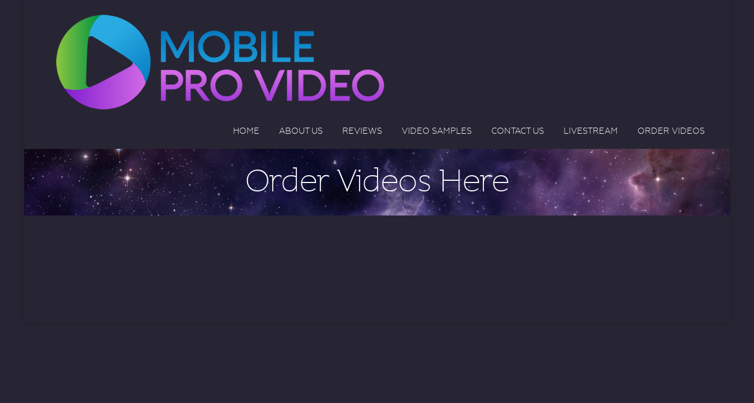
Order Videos (671, 131)
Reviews (362, 131)
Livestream (591, 131)
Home (246, 131)
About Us (301, 131)
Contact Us (517, 131)
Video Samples (437, 131)
